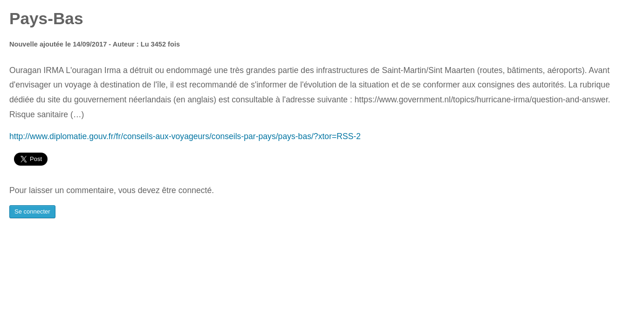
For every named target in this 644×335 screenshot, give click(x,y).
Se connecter (32, 211)
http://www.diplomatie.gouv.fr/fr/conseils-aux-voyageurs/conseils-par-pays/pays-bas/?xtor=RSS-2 (185, 136)
